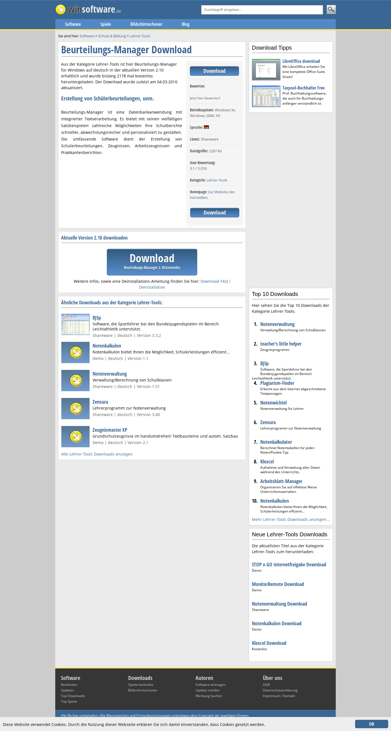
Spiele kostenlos (140, 684)
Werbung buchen (209, 695)
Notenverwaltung (110, 373)
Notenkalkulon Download (277, 623)
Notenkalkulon (107, 345)
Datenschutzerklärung (280, 690)
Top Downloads (73, 695)
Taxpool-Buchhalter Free (303, 88)
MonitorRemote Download (278, 584)
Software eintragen (211, 684)
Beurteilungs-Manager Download (126, 49)
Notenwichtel (273, 402)
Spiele (105, 24)
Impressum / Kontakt (279, 695)
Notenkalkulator (276, 441)
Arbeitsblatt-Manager (281, 481)
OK (371, 724)
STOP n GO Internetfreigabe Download (289, 564)
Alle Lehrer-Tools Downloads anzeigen (97, 454)
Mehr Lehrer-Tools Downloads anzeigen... (291, 519)
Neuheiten (69, 684)
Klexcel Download (269, 643)
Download (214, 71)
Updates (67, 690)
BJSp (97, 317)
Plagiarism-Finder (277, 383)
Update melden (208, 690)
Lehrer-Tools (216, 180)
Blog (185, 24)
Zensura (100, 401)
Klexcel (267, 461)
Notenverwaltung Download (279, 603)
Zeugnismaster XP (110, 429)
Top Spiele (69, 701)
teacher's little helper (281, 343)
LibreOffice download (301, 61)
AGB (266, 684)
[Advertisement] (291, 199)
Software (73, 24)
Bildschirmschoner (146, 24)
